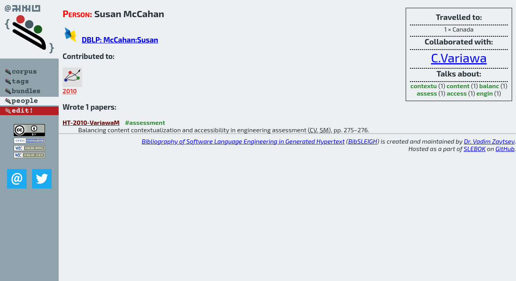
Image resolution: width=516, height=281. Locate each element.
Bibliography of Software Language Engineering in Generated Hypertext (243, 141)
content (458, 85)
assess (427, 93)
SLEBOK (474, 148)
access (457, 93)
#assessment (145, 122)
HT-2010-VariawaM (91, 122)
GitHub (505, 148)
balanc (489, 85)
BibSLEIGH (362, 141)
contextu (423, 85)
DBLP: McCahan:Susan (120, 39)
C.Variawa (459, 57)
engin (484, 93)
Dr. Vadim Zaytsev (489, 141)
